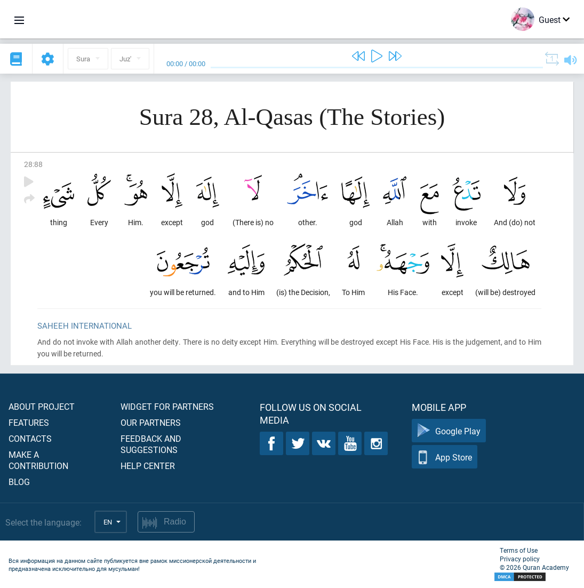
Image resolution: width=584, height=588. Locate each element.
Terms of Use (519, 550)
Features (29, 422)
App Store (444, 457)
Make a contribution (38, 460)
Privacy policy (520, 558)
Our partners (151, 422)
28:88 (33, 164)
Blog (19, 481)
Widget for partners (167, 406)
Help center (148, 465)
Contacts (30, 438)
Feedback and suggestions (151, 444)
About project (42, 406)
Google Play (449, 431)
